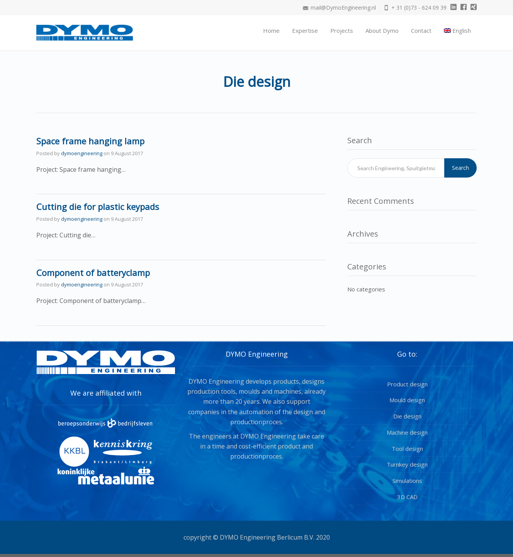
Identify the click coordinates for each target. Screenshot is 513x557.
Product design (407, 384)
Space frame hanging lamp (90, 141)
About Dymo (382, 30)
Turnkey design (407, 464)
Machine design (407, 432)
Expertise (305, 30)
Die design (407, 416)
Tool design (407, 448)
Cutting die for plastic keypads (97, 206)
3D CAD (407, 497)
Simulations (407, 480)
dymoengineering (81, 153)
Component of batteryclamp (93, 272)
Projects (341, 30)
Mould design (407, 400)
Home (271, 30)
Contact (421, 30)
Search (460, 167)
